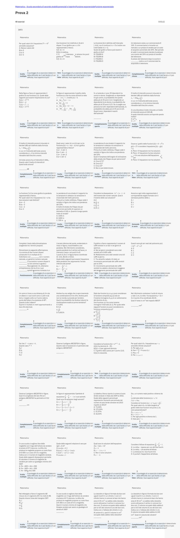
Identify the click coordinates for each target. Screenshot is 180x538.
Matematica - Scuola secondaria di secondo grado (35, 7)
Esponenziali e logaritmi (66, 7)
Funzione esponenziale (85, 7)
